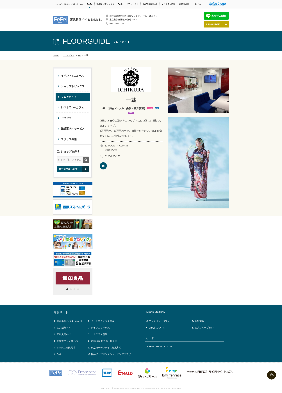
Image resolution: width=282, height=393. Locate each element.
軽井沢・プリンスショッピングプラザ (109, 354)
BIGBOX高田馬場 (150, 4)
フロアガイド (68, 55)
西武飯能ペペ (62, 327)
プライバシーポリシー (159, 321)
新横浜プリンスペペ (105, 4)
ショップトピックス (71, 86)
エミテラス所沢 (168, 4)
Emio (120, 4)
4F (79, 55)
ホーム (56, 55)
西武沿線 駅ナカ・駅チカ (190, 4)
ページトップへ (271, 375)
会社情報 (198, 321)
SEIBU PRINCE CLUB (159, 346)
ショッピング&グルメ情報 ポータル (69, 4)
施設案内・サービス (71, 128)
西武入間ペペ (62, 334)
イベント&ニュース (71, 75)
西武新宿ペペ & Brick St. (68, 321)
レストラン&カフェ (71, 107)
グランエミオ (132, 4)
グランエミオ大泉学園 (101, 321)
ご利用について (155, 327)
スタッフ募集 (67, 139)
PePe (89, 4)
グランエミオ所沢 (99, 327)
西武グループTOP (203, 327)
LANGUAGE (216, 24)
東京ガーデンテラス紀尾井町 (104, 347)
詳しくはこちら (150, 16)
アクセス (64, 117)
